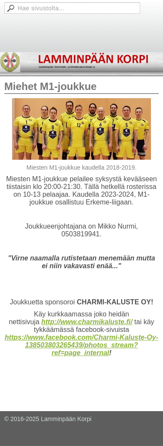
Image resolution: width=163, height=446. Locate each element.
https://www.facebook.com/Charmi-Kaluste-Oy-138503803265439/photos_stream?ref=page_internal (81, 345)
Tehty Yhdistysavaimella (36, 427)
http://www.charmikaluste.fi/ (86, 321)
